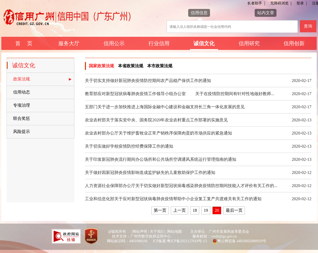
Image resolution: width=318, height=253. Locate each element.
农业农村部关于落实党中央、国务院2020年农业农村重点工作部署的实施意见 (156, 120)
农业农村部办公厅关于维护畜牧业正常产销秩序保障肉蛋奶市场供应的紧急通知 (158, 133)
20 (217, 210)
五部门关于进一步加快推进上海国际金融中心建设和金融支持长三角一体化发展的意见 (165, 107)
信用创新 (294, 43)
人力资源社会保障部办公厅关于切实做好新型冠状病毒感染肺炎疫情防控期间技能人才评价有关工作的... (181, 185)
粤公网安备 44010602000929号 (241, 241)
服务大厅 (68, 43)
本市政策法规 (159, 66)
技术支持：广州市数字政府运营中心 (141, 236)
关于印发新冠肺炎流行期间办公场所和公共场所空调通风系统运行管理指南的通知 (160, 159)
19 (206, 210)
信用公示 (114, 43)
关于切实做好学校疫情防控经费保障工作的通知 (129, 146)
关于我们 (157, 232)
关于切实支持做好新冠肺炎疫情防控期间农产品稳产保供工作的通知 (148, 80)
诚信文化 (203, 43)
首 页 (23, 43)
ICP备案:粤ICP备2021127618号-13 (180, 241)
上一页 (179, 210)
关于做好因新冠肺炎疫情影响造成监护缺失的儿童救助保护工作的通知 (150, 172)
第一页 (160, 210)
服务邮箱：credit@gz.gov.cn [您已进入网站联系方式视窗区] (214, 236)
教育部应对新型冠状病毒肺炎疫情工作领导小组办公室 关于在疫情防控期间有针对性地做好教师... (179, 93)
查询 (308, 26)
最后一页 (234, 210)
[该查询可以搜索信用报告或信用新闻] (232, 26)
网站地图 (174, 232)
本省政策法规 (130, 66)
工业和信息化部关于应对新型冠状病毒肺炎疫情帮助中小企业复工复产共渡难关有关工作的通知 (173, 199)
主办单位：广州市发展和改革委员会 (219, 232)
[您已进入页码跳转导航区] (198, 213)
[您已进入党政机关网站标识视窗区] (91, 237)
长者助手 (254, 3)
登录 (300, 3)
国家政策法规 (101, 66)
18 (195, 210)
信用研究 (249, 43)
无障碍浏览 (279, 3)
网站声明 (139, 232)
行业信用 (159, 43)
